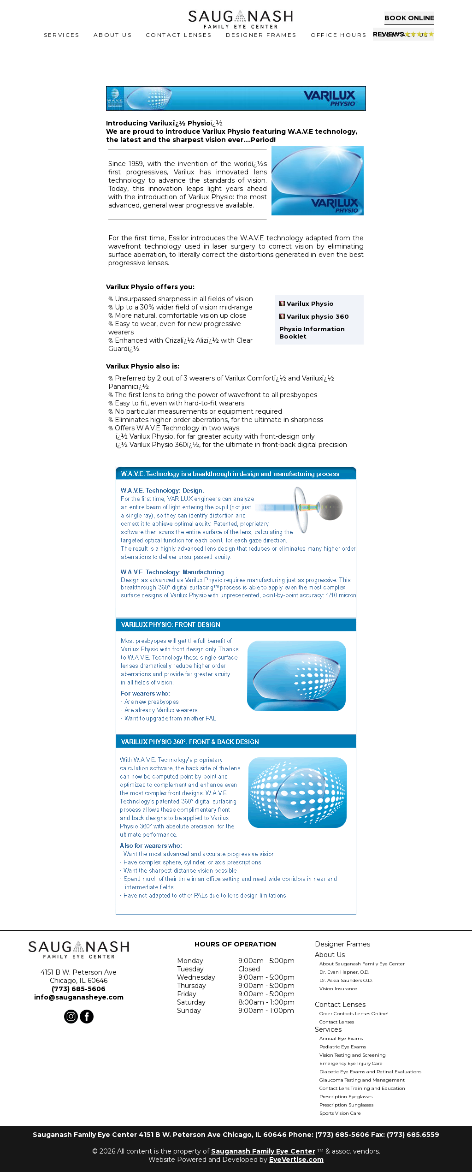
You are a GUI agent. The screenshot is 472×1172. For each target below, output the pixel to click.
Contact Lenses (336, 1022)
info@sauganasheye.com (79, 997)
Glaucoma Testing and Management (362, 1080)
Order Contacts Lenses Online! (354, 1014)
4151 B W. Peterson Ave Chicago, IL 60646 (79, 976)
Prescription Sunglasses (346, 1105)
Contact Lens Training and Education (362, 1088)
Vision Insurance (338, 989)
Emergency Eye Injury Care (351, 1063)
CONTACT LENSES (179, 44)
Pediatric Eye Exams (342, 1047)
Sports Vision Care (340, 1113)
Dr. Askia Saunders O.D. (345, 980)
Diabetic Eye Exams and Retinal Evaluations (370, 1072)
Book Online (384, 21)
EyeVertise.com (296, 1159)
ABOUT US (113, 44)
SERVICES (62, 44)
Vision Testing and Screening (352, 1055)
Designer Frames (261, 44)
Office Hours (339, 44)
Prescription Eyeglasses (345, 1097)
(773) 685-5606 (79, 989)
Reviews (384, 36)
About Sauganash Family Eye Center (362, 964)
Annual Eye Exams (341, 1038)
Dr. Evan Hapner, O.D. (344, 972)
